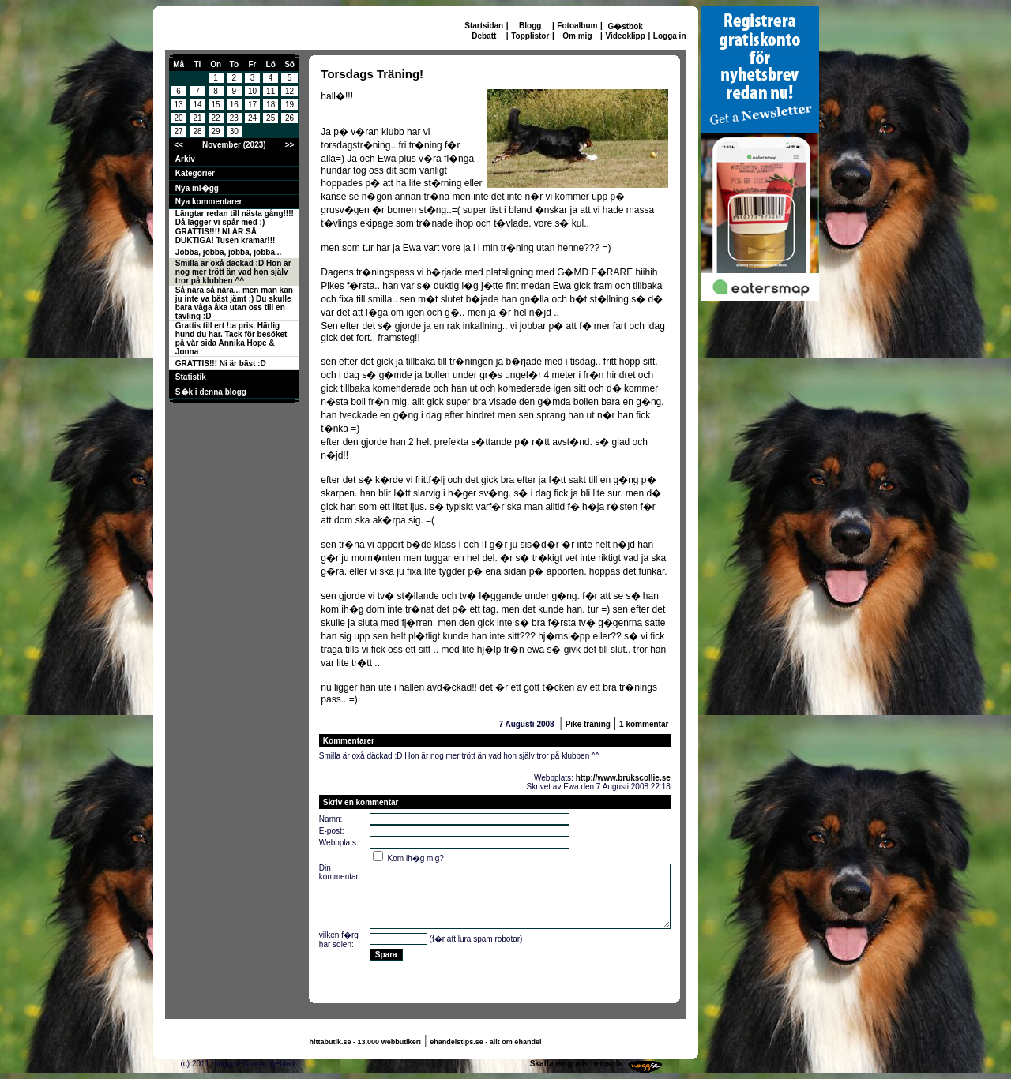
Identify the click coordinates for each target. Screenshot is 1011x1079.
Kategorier (195, 173)
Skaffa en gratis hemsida (576, 1063)
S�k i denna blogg (210, 392)
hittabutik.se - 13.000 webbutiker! (366, 1042)
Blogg (530, 25)
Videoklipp (625, 36)
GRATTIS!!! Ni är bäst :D (220, 363)
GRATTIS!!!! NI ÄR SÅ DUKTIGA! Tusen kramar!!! (225, 236)
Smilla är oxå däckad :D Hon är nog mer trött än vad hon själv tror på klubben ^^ (233, 272)
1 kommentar (643, 724)
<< (178, 144)
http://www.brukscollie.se (623, 778)
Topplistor (530, 36)
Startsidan (483, 25)
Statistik (190, 377)
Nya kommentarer (208, 201)
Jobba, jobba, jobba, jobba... (228, 252)
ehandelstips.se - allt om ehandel (485, 1042)
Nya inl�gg (197, 188)
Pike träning (588, 724)
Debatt (484, 36)
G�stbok (624, 26)
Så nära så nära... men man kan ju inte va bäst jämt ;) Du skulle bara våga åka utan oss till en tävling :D (234, 303)
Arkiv (185, 159)
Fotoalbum (577, 25)
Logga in (669, 36)
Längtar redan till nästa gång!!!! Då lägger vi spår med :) (234, 218)
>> (290, 144)
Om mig (577, 36)
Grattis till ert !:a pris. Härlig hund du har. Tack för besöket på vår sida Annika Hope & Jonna (231, 338)
